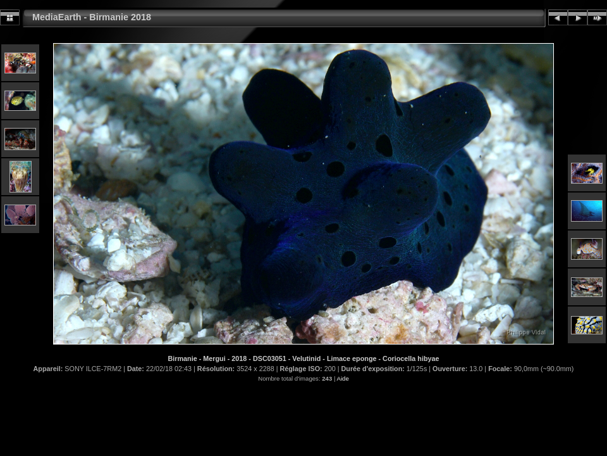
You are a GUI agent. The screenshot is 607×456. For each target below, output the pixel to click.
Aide (343, 378)
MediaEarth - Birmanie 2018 (91, 17)
